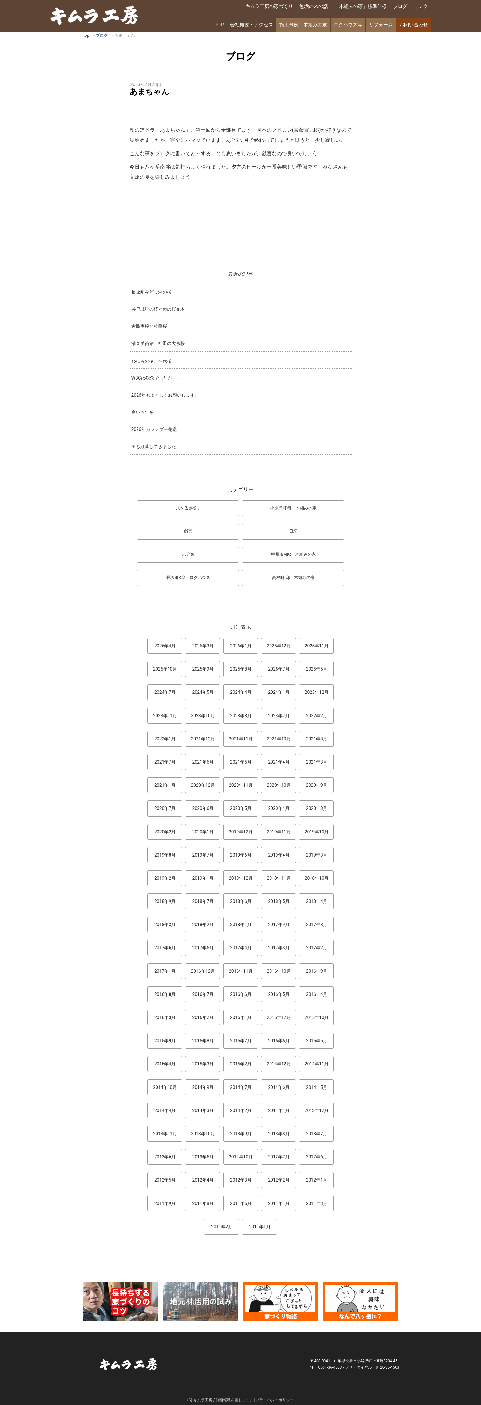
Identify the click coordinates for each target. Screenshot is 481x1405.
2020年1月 (202, 831)
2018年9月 (165, 901)
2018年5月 (278, 901)
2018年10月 (317, 878)
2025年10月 (165, 669)
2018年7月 (202, 901)
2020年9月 (316, 785)
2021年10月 (279, 738)
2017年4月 (240, 947)
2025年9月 (202, 669)
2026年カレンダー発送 (154, 429)
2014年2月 (240, 1110)
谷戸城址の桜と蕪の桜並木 (158, 309)
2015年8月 (202, 1040)
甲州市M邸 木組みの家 (293, 554)
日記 (293, 531)
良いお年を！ (144, 412)
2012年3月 (240, 1180)
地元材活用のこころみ (200, 1301)
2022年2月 (316, 715)
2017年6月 (165, 947)
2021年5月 (240, 762)
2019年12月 (241, 831)
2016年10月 (279, 971)
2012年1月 (316, 1180)
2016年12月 (203, 971)
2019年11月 (279, 831)
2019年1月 (202, 878)
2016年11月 (241, 971)
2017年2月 (316, 947)
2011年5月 (240, 1203)
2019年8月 (165, 855)
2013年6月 (165, 1156)
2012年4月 (202, 1180)
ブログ (400, 6)
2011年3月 (316, 1203)
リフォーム (381, 25)
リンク (421, 6)
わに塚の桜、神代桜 (151, 360)
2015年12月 (279, 1017)
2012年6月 (316, 1156)
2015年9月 (165, 1040)
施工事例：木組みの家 (303, 25)
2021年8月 (316, 738)
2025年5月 (316, 669)
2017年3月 (278, 947)
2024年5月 (202, 692)
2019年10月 (317, 831)
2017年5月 (202, 947)
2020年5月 (240, 808)
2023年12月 (317, 692)
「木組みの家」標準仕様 (360, 6)
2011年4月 (278, 1203)
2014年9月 (202, 1087)
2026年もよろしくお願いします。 (165, 395)
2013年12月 (317, 1110)
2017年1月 (165, 971)
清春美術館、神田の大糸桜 (158, 343)
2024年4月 (240, 692)
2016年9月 (316, 971)
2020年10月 (279, 785)
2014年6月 (278, 1087)
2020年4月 (278, 808)
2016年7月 (202, 994)
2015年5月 (316, 1040)
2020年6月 (202, 808)
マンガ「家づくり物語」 (280, 1301)
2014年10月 (165, 1087)
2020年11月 (241, 785)
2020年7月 (165, 808)
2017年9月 (278, 924)
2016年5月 (278, 994)
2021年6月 (202, 762)
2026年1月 (240, 645)
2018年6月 (240, 901)
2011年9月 (165, 1203)
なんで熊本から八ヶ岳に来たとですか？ (360, 1301)
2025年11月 (317, 645)
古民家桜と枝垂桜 (149, 326)
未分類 (188, 554)
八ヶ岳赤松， (188, 508)
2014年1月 (278, 1110)
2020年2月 (165, 831)
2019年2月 (165, 878)
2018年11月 (279, 878)
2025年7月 (278, 669)
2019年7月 (202, 855)
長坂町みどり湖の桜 (151, 292)
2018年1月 (240, 924)
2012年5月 (165, 1180)
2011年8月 (202, 1203)
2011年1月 (260, 1226)
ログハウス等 (348, 25)
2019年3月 (316, 855)
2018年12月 (241, 878)
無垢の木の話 (313, 6)
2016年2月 (202, 1017)
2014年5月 (316, 1087)
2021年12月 (203, 738)
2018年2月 (202, 924)
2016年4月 (316, 994)
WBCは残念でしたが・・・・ (160, 378)
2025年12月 (279, 645)
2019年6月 (240, 855)
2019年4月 (278, 855)
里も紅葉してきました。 (155, 446)
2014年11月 (317, 1063)
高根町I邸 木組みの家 (293, 577)
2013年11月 (165, 1133)
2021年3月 (316, 762)
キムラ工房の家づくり (269, 6)
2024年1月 (278, 692)
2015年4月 (165, 1063)
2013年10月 (203, 1133)
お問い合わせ (413, 25)
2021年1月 (165, 785)
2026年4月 (165, 645)
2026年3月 (202, 645)
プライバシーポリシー (275, 1400)
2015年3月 (202, 1063)
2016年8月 (165, 994)
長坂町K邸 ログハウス (188, 577)
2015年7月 (240, 1040)
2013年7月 (316, 1133)
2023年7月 (278, 715)
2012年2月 (278, 1180)
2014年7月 (240, 1087)
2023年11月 (165, 715)
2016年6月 (240, 994)
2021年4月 (278, 762)
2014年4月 (165, 1110)
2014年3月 (202, 1110)
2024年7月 (165, 692)
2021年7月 (165, 762)
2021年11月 (241, 738)
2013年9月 (240, 1133)
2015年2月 (240, 1063)
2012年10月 (241, 1156)
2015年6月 (278, 1040)
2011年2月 (221, 1226)
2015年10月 (317, 1017)
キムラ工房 (94, 15)
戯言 (188, 531)
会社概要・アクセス (251, 25)
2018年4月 (316, 901)
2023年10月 (203, 715)
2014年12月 (279, 1063)
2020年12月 (203, 785)
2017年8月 (316, 924)
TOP (219, 25)
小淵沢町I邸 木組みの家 (293, 508)
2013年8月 (278, 1133)
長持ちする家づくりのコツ (120, 1301)
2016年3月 (165, 1017)
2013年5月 (202, 1156)
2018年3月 (165, 924)
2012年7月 (278, 1156)
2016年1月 (240, 1017)
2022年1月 (165, 738)
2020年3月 (316, 808)
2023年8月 (240, 715)
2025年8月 (240, 669)
